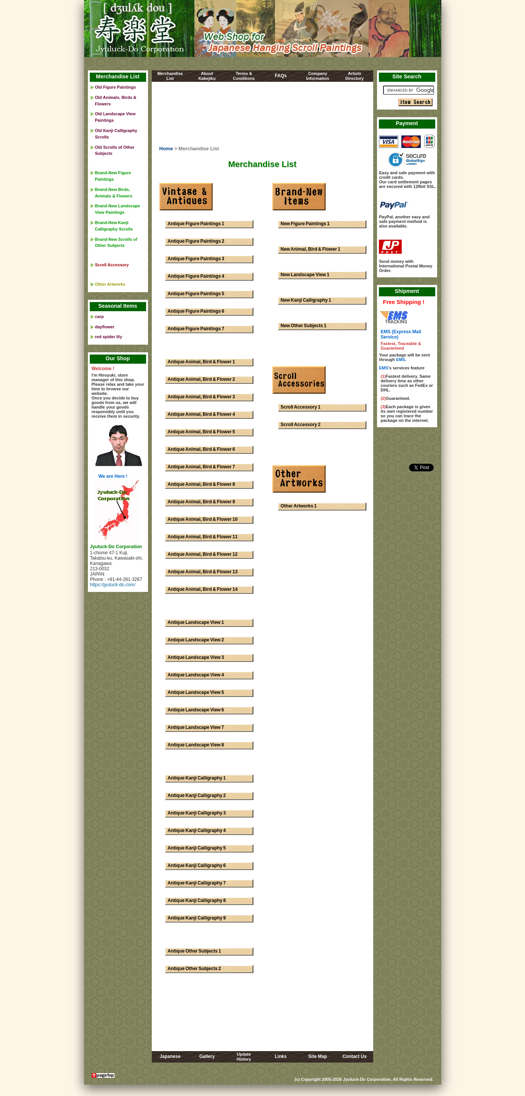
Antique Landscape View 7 (196, 727)
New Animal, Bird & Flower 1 (310, 249)
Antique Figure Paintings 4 (196, 276)
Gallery (207, 1056)
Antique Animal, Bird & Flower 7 (201, 466)
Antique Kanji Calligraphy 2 (197, 795)
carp (99, 316)
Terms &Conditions (244, 76)
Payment (407, 123)
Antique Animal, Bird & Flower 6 (201, 449)
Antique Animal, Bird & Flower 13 (203, 571)
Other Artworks (110, 284)
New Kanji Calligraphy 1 (306, 300)
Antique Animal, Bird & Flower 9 (201, 501)
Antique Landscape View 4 (196, 675)
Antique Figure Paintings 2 (196, 241)
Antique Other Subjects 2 (194, 968)
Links (280, 1056)
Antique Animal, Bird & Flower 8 (201, 484)
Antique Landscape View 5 (196, 692)
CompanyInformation (317, 76)
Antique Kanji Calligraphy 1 (197, 778)
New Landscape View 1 (305, 274)
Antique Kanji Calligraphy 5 (197, 848)
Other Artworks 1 (299, 506)
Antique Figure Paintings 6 (196, 311)
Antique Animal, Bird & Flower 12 (203, 554)
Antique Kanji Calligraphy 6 (197, 865)
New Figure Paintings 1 (305, 223)
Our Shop (118, 358)
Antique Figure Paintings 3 (196, 258)
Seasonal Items (118, 306)
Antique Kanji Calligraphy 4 (197, 830)
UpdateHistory (244, 1056)
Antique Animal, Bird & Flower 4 (201, 414)
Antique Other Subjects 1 (194, 951)
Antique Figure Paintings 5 (196, 293)
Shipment (407, 291)
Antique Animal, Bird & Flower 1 (201, 361)
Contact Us (354, 1056)
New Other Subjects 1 (303, 325)
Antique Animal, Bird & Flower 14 (203, 589)
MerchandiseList (170, 76)
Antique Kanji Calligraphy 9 (197, 918)
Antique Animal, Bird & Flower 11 (203, 536)
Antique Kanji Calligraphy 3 (197, 813)
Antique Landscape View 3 (196, 657)
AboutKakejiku (206, 76)
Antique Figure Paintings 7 (196, 328)
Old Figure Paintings (115, 87)
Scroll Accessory (112, 264)
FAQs (280, 75)
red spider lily (109, 336)
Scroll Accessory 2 (301, 424)
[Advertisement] (262, 115)
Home (166, 148)
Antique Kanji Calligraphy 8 (197, 900)
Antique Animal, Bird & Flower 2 (201, 379)
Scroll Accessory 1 (301, 407)
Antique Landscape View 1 (196, 622)
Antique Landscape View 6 (196, 710)
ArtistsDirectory (354, 76)
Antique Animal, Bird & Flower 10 (203, 519)
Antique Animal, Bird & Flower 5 (201, 431)
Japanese (170, 1056)
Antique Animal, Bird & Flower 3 (201, 396)
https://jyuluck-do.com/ (112, 584)
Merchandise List (117, 76)
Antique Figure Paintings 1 (196, 223)
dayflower (105, 327)
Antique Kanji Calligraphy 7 (197, 883)
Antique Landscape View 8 (196, 745)
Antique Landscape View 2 (196, 640)
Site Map (317, 1056)
